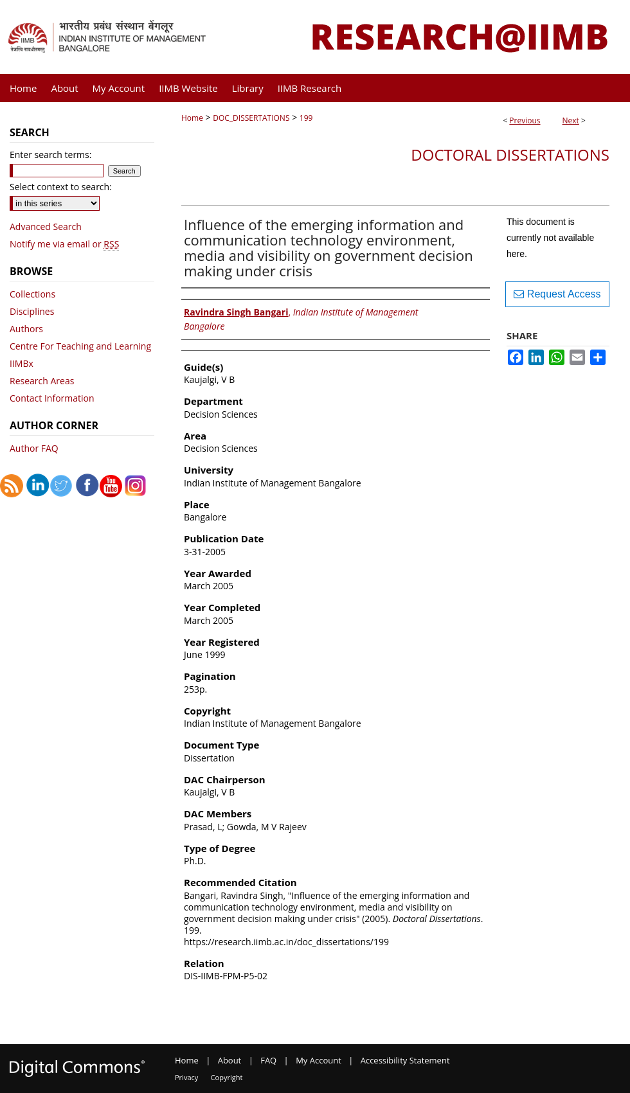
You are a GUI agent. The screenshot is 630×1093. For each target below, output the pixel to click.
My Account (318, 1060)
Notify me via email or (64, 244)
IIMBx (21, 363)
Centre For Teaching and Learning (80, 346)
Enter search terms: (50, 154)
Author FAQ (34, 448)
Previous (524, 120)
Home (192, 117)
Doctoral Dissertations (510, 154)
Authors (26, 329)
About (230, 1060)
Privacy (186, 1077)
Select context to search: (61, 187)
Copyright (227, 1077)
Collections (32, 294)
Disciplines (32, 311)
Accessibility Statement (405, 1060)
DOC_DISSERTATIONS (251, 117)
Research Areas (42, 381)
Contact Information (52, 398)
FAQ (268, 1060)
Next (570, 120)
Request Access (557, 294)
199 (306, 117)
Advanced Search (46, 226)
